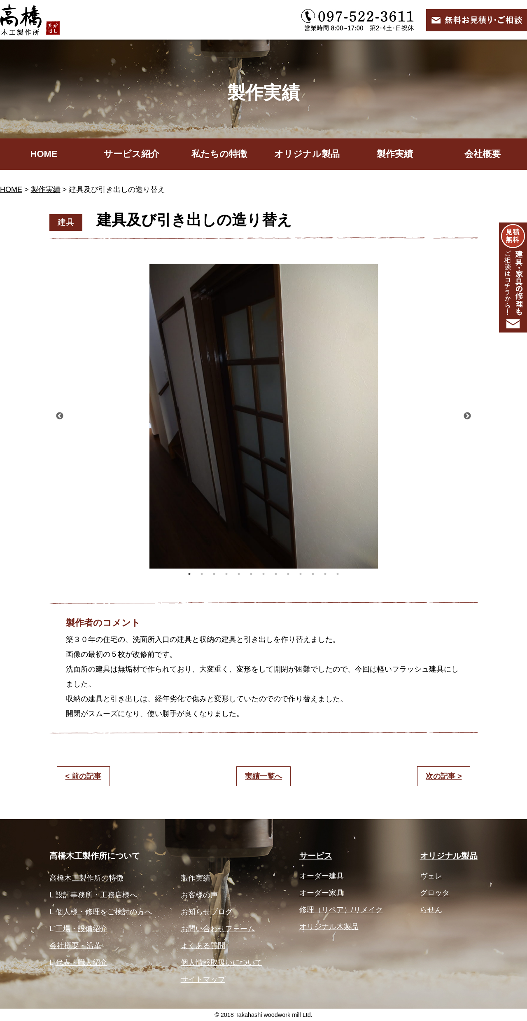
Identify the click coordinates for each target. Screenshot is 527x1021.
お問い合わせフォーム (218, 929)
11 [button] (313, 574)
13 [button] (337, 574)
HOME (44, 154)
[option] (263, 416)
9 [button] (288, 574)
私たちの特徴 (219, 154)
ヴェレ (431, 876)
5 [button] (239, 574)
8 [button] (276, 574)
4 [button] (226, 574)
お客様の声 (199, 895)
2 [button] (202, 574)
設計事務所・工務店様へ (96, 895)
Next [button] (467, 416)
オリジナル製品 (307, 154)
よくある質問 (203, 945)
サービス (315, 855)
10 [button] (300, 574)
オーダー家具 (321, 893)
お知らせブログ (207, 912)
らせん (431, 910)
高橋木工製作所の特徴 (86, 878)
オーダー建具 (321, 876)
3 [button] (214, 574)
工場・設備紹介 (81, 929)
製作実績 (395, 154)
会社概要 (482, 154)
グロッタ (435, 893)
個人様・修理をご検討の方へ (104, 912)
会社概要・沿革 (75, 945)
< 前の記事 (83, 776)
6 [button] (251, 574)
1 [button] (189, 574)
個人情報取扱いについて (221, 962)
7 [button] (263, 574)
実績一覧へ (263, 776)
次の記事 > (444, 776)
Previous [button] (60, 416)
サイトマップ (203, 979)
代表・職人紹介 (81, 962)
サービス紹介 (131, 154)
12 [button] (325, 574)
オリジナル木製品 (329, 927)
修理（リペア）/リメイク (341, 910)
